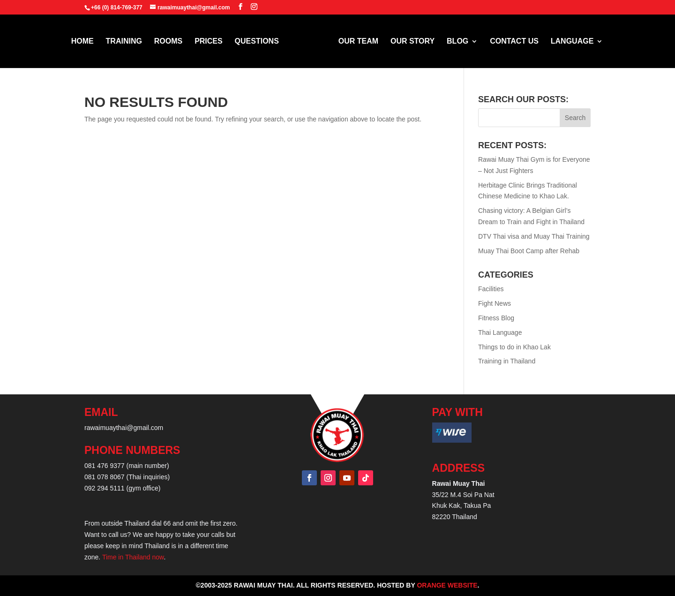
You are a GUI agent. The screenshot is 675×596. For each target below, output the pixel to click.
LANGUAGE (569, 41)
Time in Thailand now (133, 557)
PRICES (212, 41)
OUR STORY (409, 41)
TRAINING (127, 41)
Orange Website (447, 585)
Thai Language (500, 332)
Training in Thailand (506, 361)
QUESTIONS (260, 41)
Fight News (494, 303)
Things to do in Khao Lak (514, 347)
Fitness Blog (496, 318)
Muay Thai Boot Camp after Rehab (528, 251)
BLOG (454, 41)
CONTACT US (511, 41)
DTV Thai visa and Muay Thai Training (534, 236)
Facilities (490, 289)
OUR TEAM (355, 41)
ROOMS (172, 41)
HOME (86, 41)
